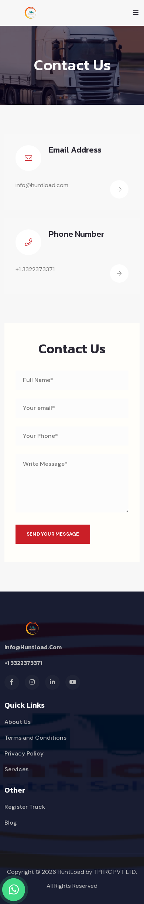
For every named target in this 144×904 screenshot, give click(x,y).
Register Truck (24, 807)
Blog (10, 822)
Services (16, 769)
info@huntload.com (33, 647)
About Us (17, 722)
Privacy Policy (24, 753)
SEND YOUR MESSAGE (53, 534)
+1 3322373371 (23, 662)
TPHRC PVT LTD (115, 872)
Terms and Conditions (35, 738)
